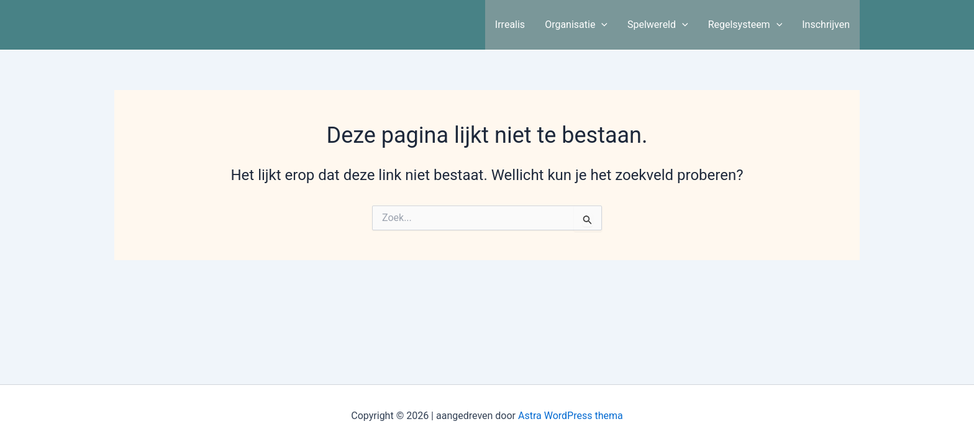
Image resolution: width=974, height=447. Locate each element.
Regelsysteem (745, 25)
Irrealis (510, 24)
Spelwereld (657, 25)
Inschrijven (826, 24)
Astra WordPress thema (570, 416)
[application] (601, 25)
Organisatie (576, 25)
